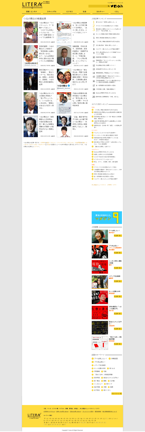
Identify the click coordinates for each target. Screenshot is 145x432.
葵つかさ (112, 368)
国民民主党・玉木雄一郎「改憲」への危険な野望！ (108, 126)
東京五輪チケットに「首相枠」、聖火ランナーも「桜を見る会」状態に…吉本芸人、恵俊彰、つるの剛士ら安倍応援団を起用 (46, 77)
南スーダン (107, 390)
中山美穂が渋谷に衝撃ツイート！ (106, 65)
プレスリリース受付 (87, 411)
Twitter (112, 6)
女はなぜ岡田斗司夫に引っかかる (106, 93)
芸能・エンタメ (31, 12)
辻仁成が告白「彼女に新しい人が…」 (107, 45)
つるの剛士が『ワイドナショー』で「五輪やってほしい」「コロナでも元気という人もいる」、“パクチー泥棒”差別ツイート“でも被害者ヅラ (46, 30)
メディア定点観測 (99, 365)
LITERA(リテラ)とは (49, 411)
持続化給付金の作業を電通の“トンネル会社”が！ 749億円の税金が (106, 138)
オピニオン (71, 142)
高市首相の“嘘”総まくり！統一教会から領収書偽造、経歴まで (107, 117)
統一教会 (97, 381)
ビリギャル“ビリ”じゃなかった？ (103, 159)
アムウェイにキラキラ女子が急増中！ (105, 133)
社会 (49, 144)
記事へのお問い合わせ (62, 411)
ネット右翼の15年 (100, 368)
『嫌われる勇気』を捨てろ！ (102, 146)
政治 (48, 142)
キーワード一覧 (117, 393)
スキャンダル (33, 144)
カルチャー (41, 144)
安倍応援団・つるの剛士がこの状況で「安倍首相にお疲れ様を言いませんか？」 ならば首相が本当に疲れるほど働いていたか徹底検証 (46, 53)
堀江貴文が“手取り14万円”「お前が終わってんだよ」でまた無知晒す (107, 143)
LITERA (43, 142)
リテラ (36, 146)
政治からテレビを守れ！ (111, 377)
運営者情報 (98, 411)
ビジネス (70, 12)
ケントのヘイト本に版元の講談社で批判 (106, 135)
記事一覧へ (118, 235)
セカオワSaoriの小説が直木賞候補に (105, 157)
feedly (118, 6)
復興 (111, 387)
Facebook (115, 6)
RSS (121, 6)
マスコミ (53, 142)
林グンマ (109, 384)
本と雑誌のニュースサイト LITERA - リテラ (104, 185)
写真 (105, 371)
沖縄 (105, 387)
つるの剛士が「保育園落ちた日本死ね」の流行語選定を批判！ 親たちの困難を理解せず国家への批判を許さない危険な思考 (46, 124)
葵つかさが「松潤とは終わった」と (106, 22)
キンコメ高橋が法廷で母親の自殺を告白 (108, 34)
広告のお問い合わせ (75, 411)
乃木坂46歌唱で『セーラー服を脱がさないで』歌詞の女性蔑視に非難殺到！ (108, 81)
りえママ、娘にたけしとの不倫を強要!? (107, 49)
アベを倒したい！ (100, 358)
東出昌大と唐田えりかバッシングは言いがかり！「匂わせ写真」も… (108, 30)
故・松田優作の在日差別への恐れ (106, 85)
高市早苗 (97, 377)
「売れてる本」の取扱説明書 (103, 374)
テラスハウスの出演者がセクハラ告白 (107, 26)
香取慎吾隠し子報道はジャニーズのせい (108, 73)
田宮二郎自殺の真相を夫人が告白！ (106, 38)
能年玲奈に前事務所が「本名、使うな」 (108, 96)
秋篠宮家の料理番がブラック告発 (106, 57)
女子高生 (97, 390)
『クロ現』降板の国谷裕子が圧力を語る (108, 41)
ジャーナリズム (61, 142)
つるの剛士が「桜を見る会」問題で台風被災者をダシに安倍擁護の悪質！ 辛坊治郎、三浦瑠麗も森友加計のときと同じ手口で (79, 77)
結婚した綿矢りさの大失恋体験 (103, 154)
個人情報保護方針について (109, 411)
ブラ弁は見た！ (100, 362)
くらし (117, 12)
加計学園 (97, 387)
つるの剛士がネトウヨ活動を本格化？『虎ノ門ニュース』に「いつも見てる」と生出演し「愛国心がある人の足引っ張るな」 (46, 100)
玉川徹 (112, 381)
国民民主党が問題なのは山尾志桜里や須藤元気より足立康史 (108, 113)
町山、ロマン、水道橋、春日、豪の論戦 (106, 162)
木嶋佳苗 (114, 358)
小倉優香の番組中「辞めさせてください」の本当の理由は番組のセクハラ (108, 77)
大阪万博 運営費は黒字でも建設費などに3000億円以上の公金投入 (107, 122)
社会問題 (78, 142)
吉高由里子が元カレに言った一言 (106, 69)
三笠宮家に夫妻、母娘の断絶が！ (106, 89)
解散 (105, 381)
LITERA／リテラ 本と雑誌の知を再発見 (36, 5)
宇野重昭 (97, 371)
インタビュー (98, 384)
